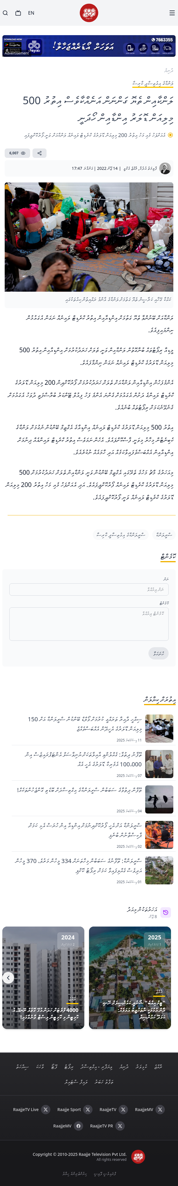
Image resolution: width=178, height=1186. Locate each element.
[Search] (5, 13)
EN (31, 13)
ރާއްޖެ (158, 1066)
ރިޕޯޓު (68, 1066)
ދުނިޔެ (124, 1066)
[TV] (18, 13)
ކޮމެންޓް (164, 603)
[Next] (8, 978)
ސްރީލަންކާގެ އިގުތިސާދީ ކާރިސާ (120, 534)
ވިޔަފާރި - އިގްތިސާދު (96, 1066)
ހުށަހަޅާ (158, 653)
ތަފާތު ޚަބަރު (104, 1081)
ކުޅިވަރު (141, 1066)
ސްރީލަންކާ (164, 534)
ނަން (166, 579)
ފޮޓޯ (54, 1066)
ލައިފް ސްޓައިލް (76, 1081)
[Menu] (172, 13)
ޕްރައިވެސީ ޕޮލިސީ (105, 1173)
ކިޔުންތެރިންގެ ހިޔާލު (74, 1173)
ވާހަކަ (40, 1066)
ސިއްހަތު (22, 1066)
